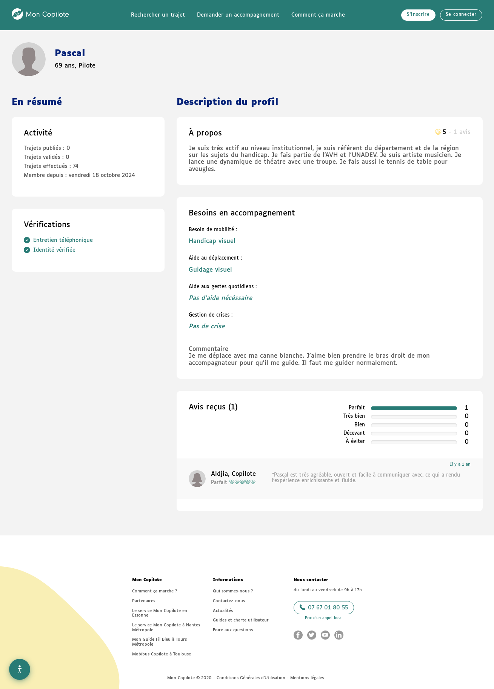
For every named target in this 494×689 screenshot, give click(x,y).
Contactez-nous (229, 601)
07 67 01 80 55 (324, 607)
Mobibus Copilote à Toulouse (161, 654)
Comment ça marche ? (154, 591)
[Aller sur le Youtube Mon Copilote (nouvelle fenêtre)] (325, 635)
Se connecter (461, 14)
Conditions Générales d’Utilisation (251, 678)
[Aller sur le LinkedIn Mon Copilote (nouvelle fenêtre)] (338, 635)
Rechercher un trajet (158, 15)
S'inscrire (418, 14)
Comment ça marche (318, 15)
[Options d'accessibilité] (19, 669)
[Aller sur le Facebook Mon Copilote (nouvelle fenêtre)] (298, 635)
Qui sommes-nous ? (233, 591)
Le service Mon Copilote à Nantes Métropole (166, 627)
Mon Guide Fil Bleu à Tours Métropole (159, 641)
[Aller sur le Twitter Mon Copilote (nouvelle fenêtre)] (311, 635)
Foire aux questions (233, 630)
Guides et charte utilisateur (241, 620)
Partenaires (143, 601)
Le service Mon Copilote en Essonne (159, 613)
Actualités (223, 611)
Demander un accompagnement (238, 15)
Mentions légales (307, 678)
